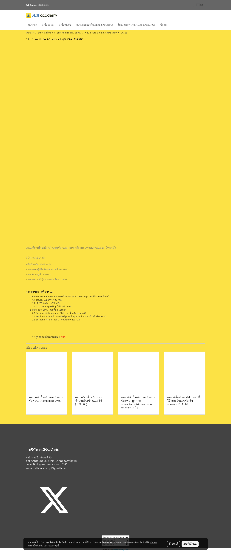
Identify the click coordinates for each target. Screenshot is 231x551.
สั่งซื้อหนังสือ (65, 25)
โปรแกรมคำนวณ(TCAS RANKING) (136, 25)
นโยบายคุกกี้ (54, 545)
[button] (172, 25)
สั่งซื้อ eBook (48, 25)
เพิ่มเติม (163, 25)
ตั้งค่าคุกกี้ (173, 544)
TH (200, 5)
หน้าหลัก (32, 25)
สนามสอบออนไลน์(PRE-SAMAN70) (94, 25)
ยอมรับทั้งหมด (190, 544)
